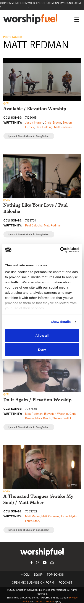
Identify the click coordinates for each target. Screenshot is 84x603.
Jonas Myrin (68, 516)
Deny (42, 349)
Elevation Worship (56, 414)
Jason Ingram (34, 122)
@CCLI (25, 574)
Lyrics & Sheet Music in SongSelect (28, 136)
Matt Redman (63, 127)
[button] (42, 79)
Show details (61, 321)
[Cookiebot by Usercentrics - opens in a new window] (60, 250)
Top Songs (55, 574)
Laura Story (32, 521)
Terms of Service (44, 601)
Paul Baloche (33, 225)
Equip (38, 574)
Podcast (65, 582)
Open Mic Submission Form (33, 582)
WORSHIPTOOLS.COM (40, 3)
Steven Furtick (62, 418)
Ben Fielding (44, 127)
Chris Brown (53, 122)
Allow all (42, 335)
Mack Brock (43, 418)
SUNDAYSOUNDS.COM (67, 3)
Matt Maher (32, 516)
